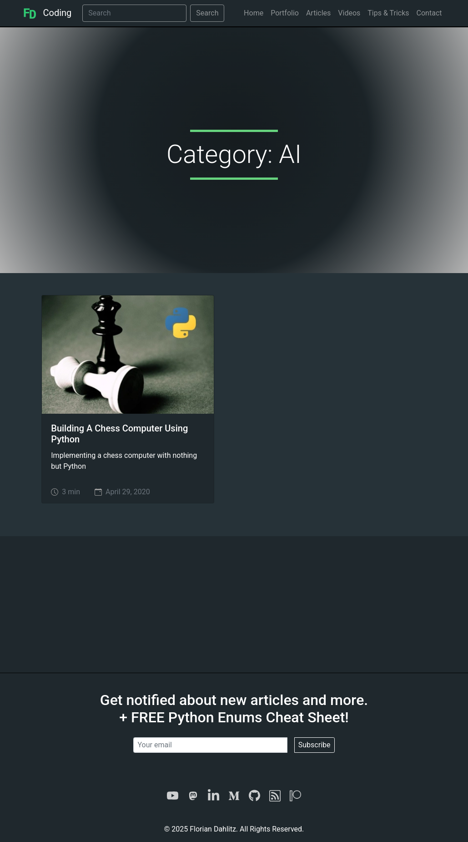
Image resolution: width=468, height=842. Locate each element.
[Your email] (210, 745)
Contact (429, 13)
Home (253, 13)
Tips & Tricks (388, 13)
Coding (47, 12)
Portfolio (285, 13)
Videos (349, 13)
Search (207, 13)
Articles (318, 13)
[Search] (134, 13)
